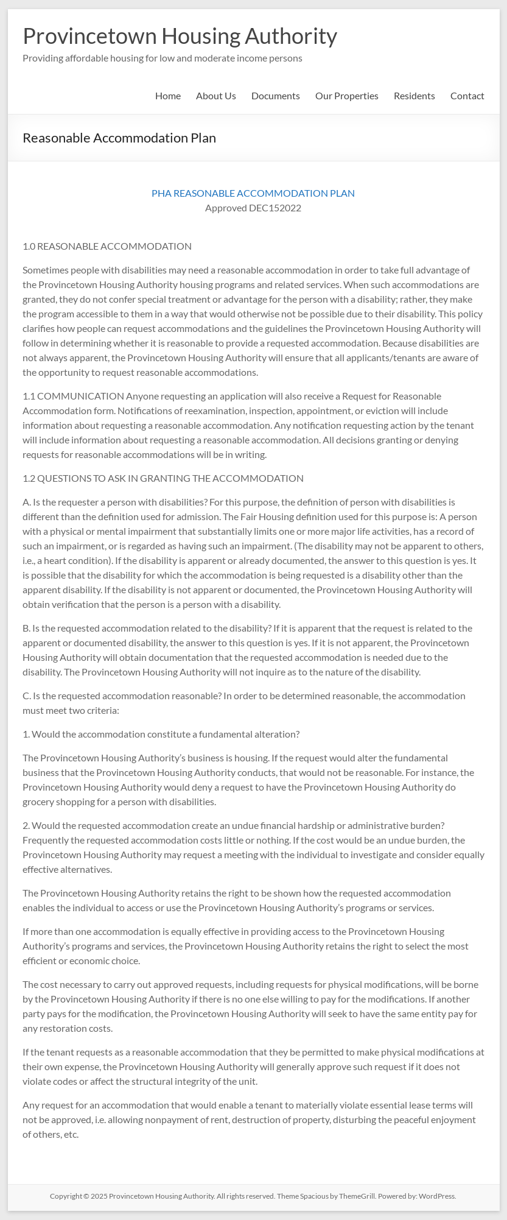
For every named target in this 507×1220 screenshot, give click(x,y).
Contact (467, 95)
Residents (414, 95)
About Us (216, 95)
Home (168, 95)
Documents (275, 95)
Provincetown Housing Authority (180, 35)
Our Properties (347, 95)
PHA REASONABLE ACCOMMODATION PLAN (253, 193)
